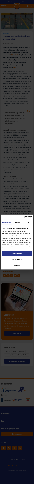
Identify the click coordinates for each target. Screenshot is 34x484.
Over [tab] (28, 222)
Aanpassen (17, 259)
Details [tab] (17, 222)
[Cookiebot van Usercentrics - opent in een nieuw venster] (24, 217)
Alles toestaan (17, 253)
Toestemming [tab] (6, 222)
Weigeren (17, 265)
